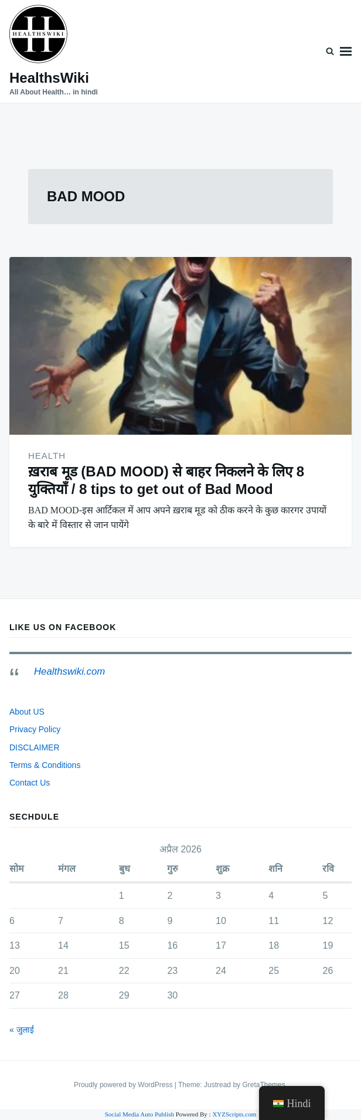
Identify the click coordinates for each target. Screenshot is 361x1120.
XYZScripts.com (234, 1114)
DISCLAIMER (34, 747)
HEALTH (47, 456)
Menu (346, 51)
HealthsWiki (49, 78)
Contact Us (29, 782)
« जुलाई (21, 1029)
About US (27, 711)
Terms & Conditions (44, 765)
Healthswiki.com (69, 671)
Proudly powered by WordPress (124, 1085)
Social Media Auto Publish (139, 1114)
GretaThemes (263, 1085)
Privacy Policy (34, 729)
